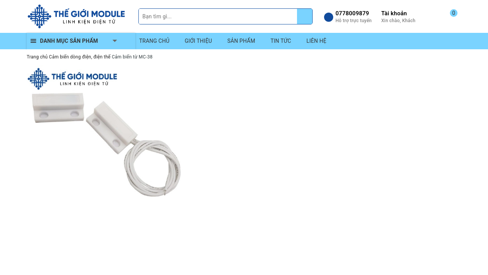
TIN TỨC (280, 41)
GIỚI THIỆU (198, 41)
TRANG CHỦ (154, 41)
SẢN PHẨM (241, 41)
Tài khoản (394, 13)
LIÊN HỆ (316, 41)
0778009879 (352, 13)
